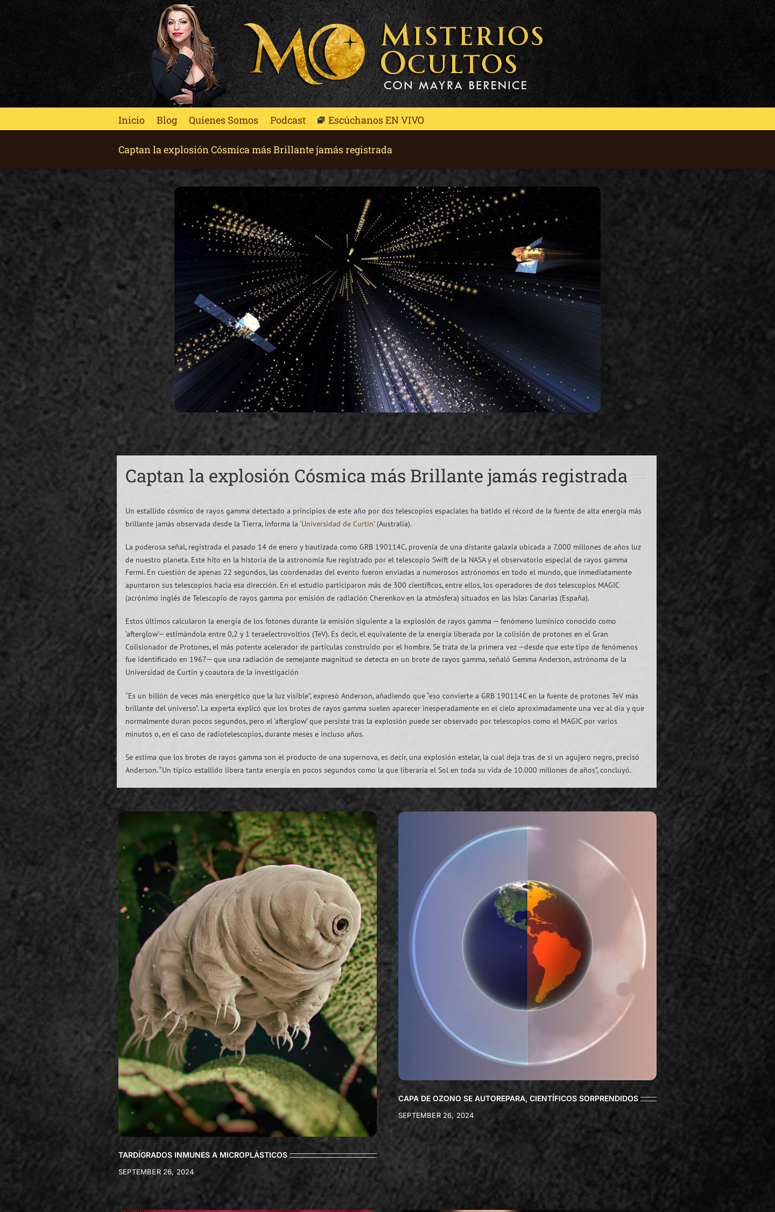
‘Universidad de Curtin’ (337, 524)
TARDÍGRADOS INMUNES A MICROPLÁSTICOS (202, 1154)
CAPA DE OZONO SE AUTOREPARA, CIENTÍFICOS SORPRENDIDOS (518, 1098)
